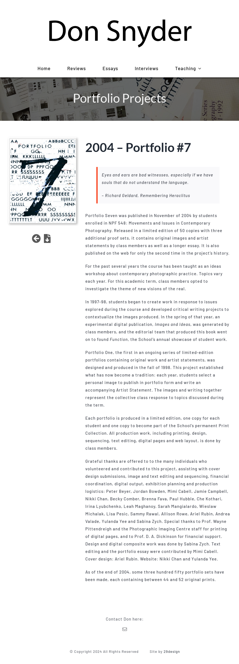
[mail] (126, 629)
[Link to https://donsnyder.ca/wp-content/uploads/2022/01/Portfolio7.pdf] (47, 238)
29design (173, 651)
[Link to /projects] (36, 238)
